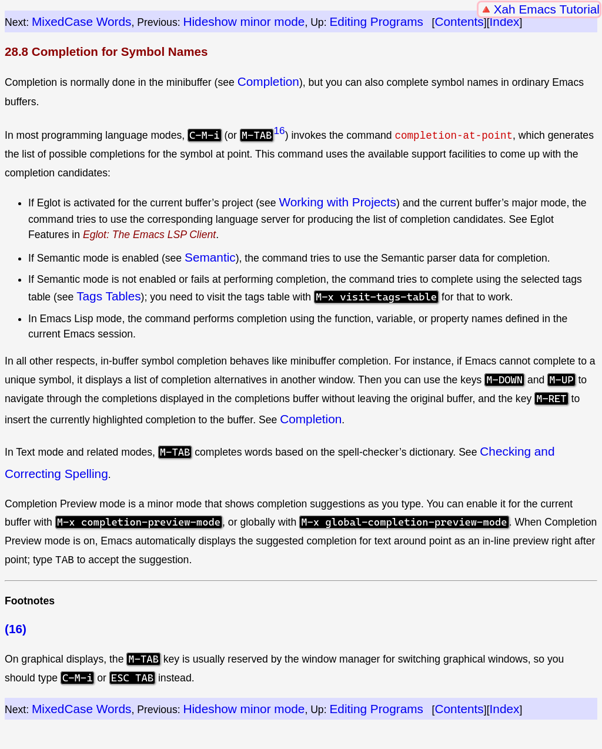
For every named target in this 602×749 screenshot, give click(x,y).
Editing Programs (376, 21)
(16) (15, 629)
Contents (459, 21)
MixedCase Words (82, 21)
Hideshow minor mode (244, 21)
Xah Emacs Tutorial (547, 9)
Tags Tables (108, 296)
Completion (268, 81)
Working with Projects (337, 202)
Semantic (210, 256)
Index (505, 21)
